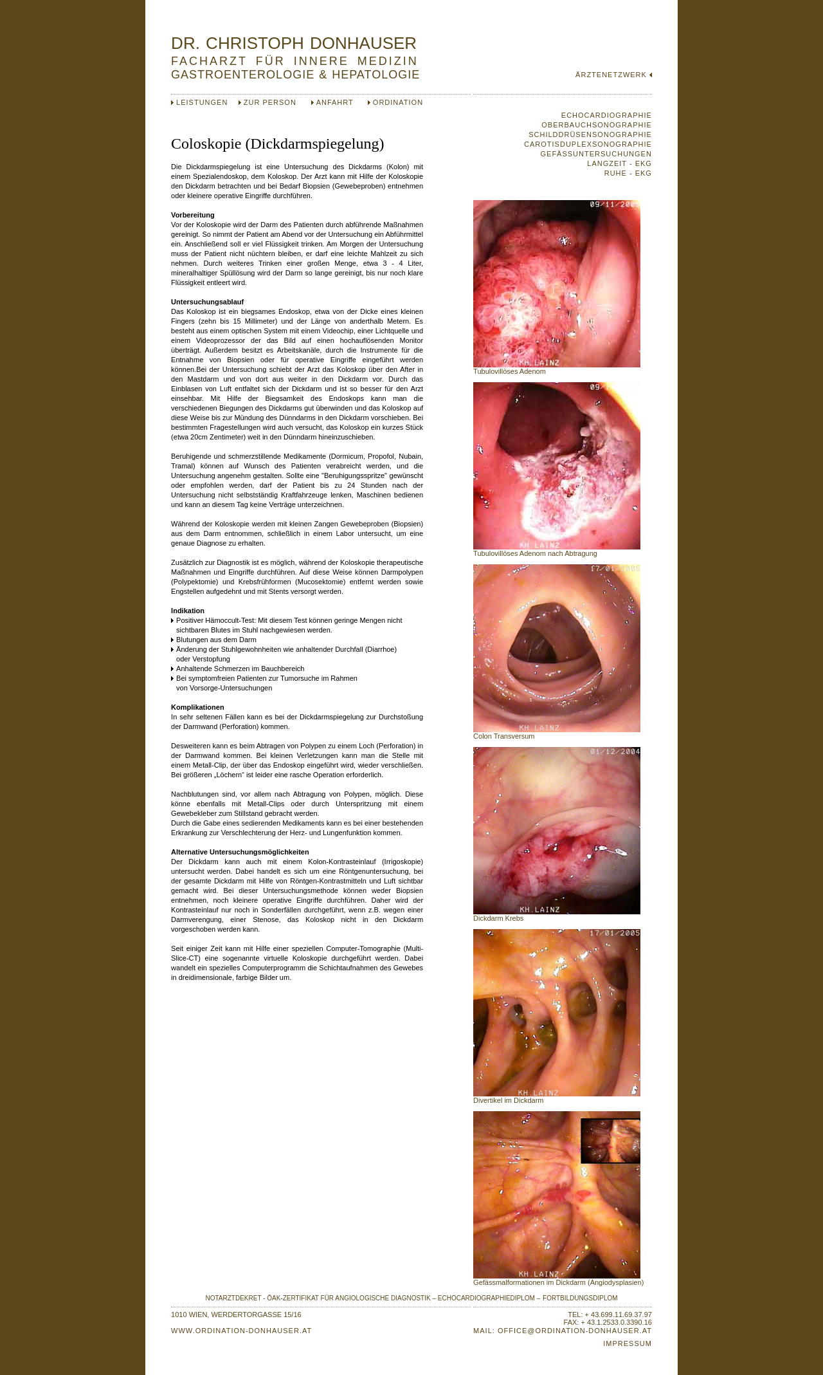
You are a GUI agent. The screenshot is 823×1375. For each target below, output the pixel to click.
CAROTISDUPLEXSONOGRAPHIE (588, 144)
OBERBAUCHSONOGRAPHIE (596, 125)
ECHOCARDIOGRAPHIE (606, 115)
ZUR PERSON (267, 102)
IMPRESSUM (627, 1343)
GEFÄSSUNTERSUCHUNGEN (595, 154)
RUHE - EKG (628, 173)
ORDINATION (395, 102)
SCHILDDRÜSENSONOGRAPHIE (590, 134)
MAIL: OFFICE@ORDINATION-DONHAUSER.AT (562, 1330)
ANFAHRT (332, 102)
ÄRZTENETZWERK (613, 74)
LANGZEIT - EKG (619, 163)
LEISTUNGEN (199, 102)
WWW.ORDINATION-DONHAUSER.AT (241, 1330)
